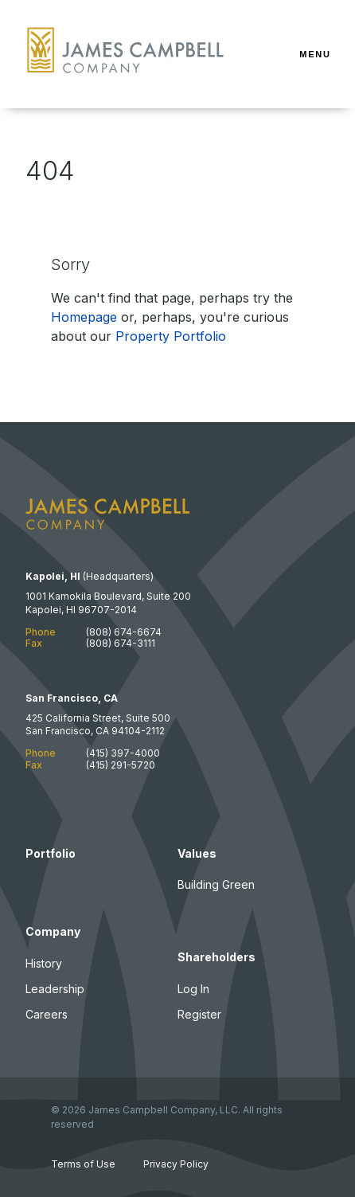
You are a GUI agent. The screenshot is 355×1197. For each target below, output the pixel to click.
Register (199, 1014)
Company (52, 931)
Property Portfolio (170, 336)
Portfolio (50, 853)
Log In (193, 989)
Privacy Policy (176, 1164)
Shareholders (217, 957)
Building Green (216, 884)
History (43, 963)
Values (197, 853)
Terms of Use (83, 1164)
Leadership (54, 989)
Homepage (84, 317)
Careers (46, 1014)
